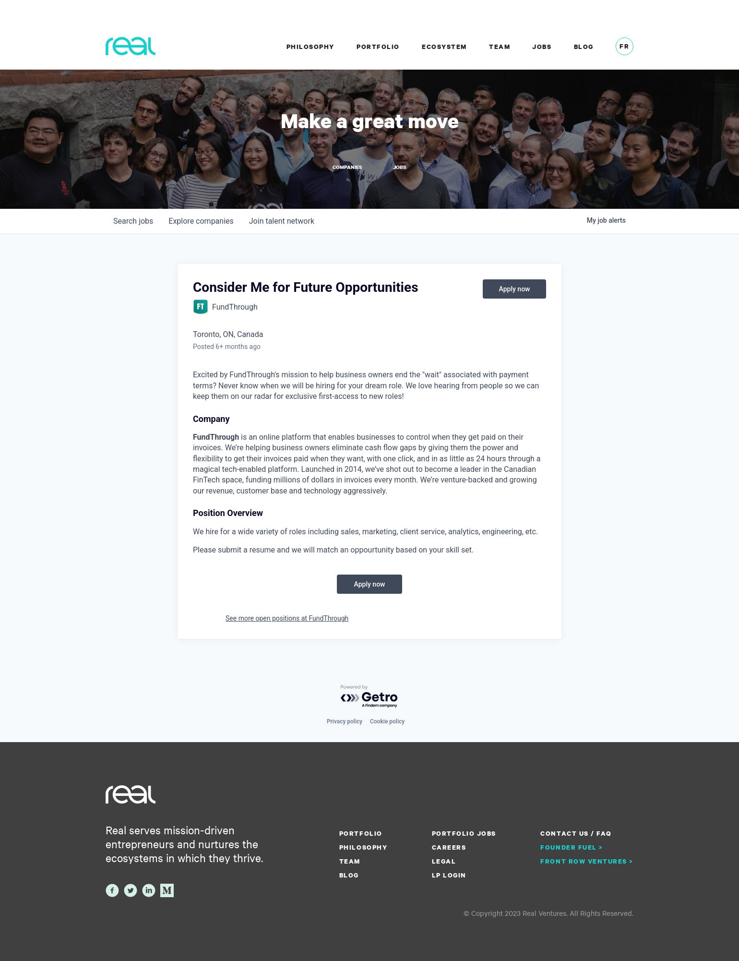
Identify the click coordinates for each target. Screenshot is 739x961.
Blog (584, 46)
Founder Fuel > (571, 847)
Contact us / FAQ (575, 833)
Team (499, 46)
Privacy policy (344, 721)
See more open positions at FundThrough (287, 618)
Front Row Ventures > (586, 861)
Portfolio (378, 46)
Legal (444, 861)
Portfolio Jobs (464, 833)
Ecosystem (444, 46)
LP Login (449, 875)
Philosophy (310, 46)
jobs (133, 221)
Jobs (541, 46)
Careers (449, 847)
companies (200, 221)
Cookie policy (387, 721)
